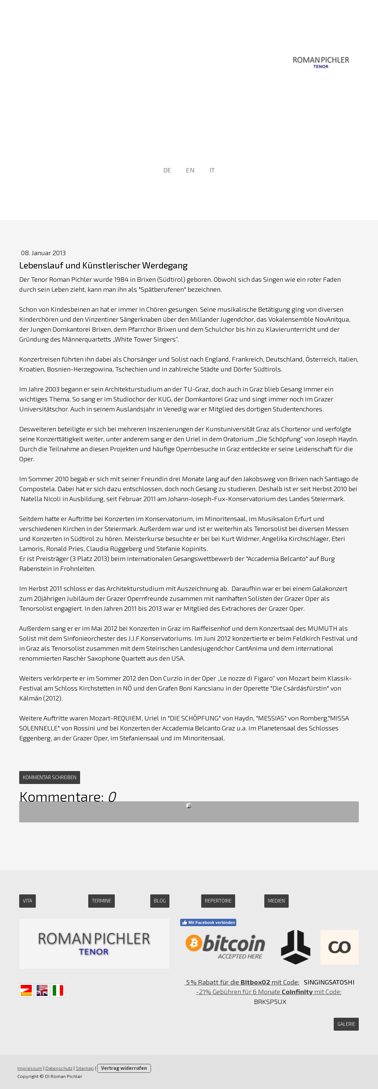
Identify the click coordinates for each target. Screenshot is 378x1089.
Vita (27, 901)
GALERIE (346, 1024)
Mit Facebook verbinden (208, 922)
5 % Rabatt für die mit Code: (242, 982)
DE (167, 170)
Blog (160, 901)
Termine (101, 901)
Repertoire (218, 901)
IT (212, 170)
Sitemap (85, 1068)
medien (276, 901)
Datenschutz (58, 1068)
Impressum (29, 1068)
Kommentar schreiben (49, 777)
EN (190, 170)
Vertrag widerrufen (124, 1068)
